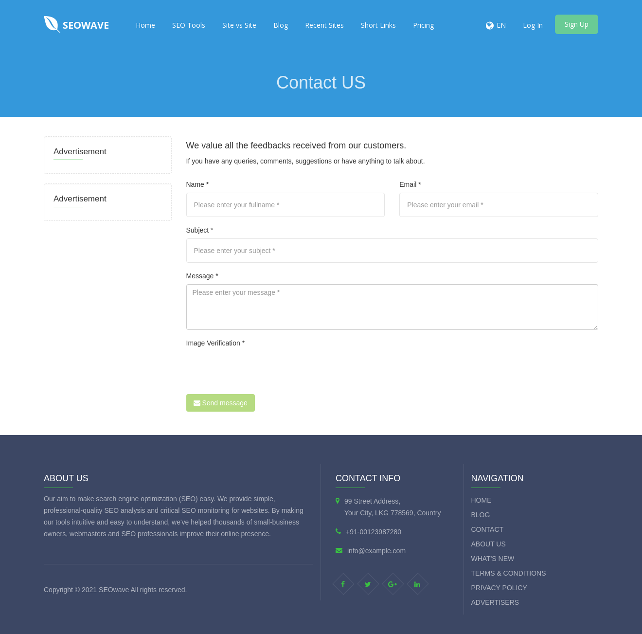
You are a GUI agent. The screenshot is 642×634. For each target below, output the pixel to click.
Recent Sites (324, 25)
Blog (280, 25)
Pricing (423, 25)
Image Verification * (215, 343)
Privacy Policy (499, 588)
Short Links (378, 25)
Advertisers (495, 602)
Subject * (200, 230)
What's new (493, 558)
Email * (410, 184)
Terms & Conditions (508, 573)
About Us (488, 544)
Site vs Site (239, 25)
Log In (533, 25)
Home (145, 25)
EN (501, 25)
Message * (202, 276)
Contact (487, 529)
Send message (221, 403)
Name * (197, 184)
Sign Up (576, 24)
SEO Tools (188, 25)
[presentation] (260, 370)
